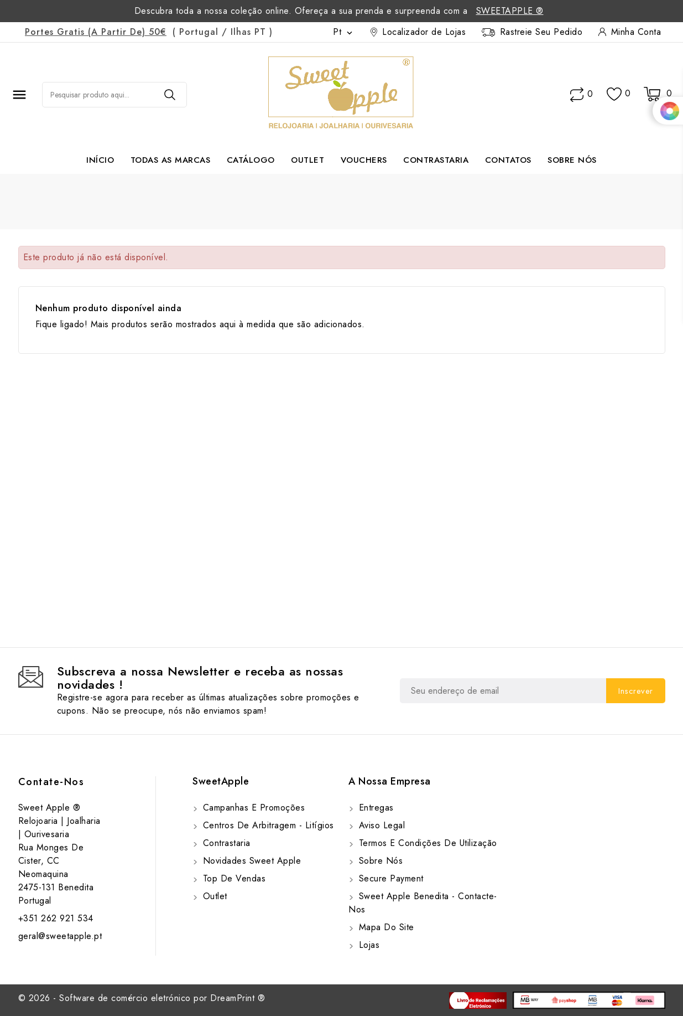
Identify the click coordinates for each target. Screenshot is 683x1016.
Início (100, 160)
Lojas (367, 944)
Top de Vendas (232, 878)
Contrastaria (435, 160)
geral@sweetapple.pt (60, 936)
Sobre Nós (572, 160)
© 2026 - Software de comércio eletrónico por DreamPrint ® (141, 998)
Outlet (307, 160)
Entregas (375, 807)
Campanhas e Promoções (252, 807)
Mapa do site (385, 927)
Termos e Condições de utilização (426, 843)
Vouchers (364, 160)
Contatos (508, 160)
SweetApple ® (510, 10)
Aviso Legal (380, 825)
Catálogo (251, 160)
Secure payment (390, 878)
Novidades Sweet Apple (250, 860)
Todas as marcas (171, 160)
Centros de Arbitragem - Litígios (267, 825)
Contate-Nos (51, 782)
